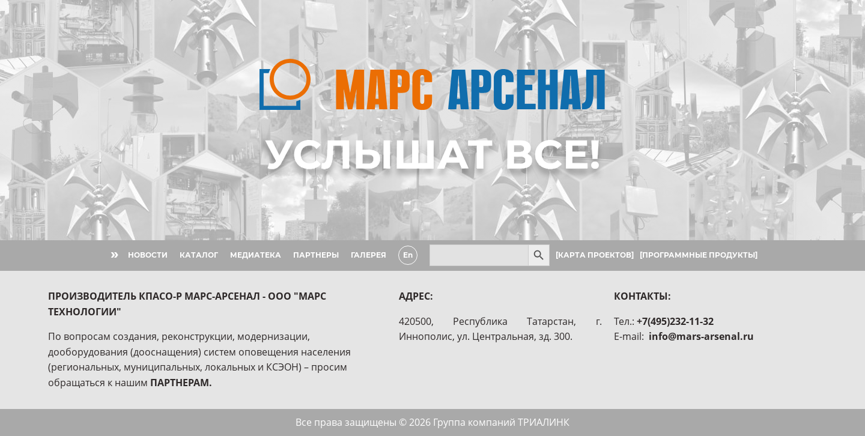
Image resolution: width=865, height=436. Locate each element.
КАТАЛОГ (199, 254)
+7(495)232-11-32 (675, 321)
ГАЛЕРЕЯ (368, 254)
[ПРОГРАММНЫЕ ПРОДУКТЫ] (698, 254)
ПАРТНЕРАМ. (181, 382)
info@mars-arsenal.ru (701, 336)
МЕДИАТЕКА (255, 254)
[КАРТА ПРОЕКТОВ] (595, 254)
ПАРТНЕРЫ (316, 254)
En (408, 254)
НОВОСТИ (148, 254)
